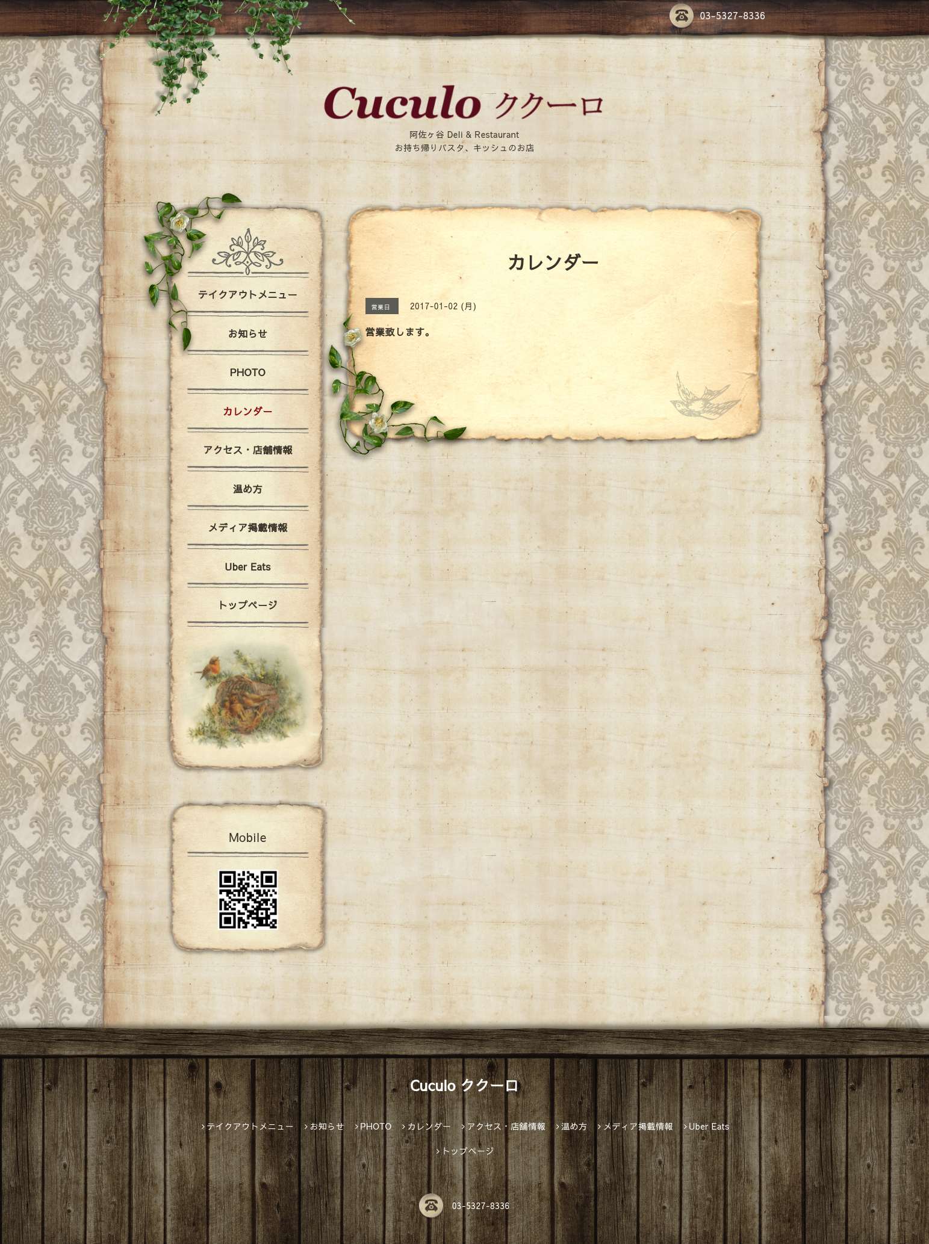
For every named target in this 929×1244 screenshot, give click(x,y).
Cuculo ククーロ (464, 1085)
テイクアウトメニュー (247, 294)
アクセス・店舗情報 (248, 449)
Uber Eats (247, 566)
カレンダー (248, 411)
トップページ (248, 604)
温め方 (248, 488)
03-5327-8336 (717, 15)
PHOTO (248, 372)
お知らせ (247, 333)
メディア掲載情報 (247, 527)
